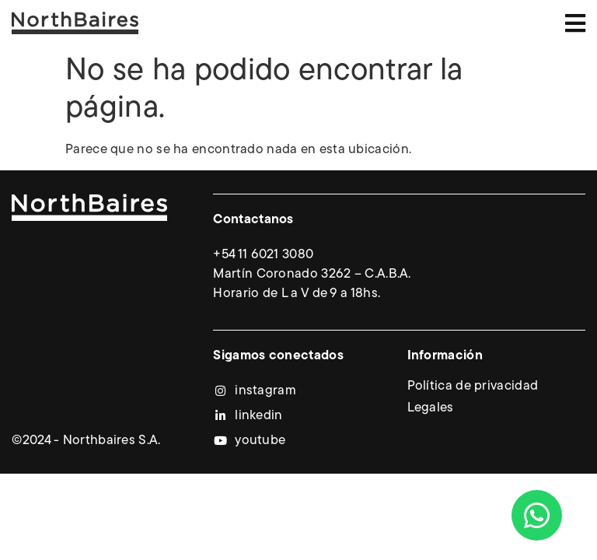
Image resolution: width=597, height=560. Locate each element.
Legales (430, 408)
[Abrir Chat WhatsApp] (536, 515)
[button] (575, 23)
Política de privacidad (473, 386)
